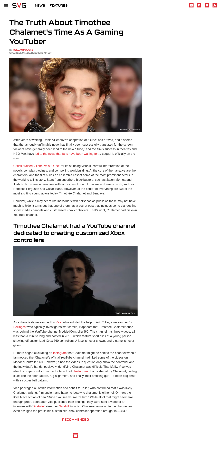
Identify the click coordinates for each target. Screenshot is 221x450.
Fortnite (39, 406)
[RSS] (215, 7)
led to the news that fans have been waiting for (66, 153)
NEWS (40, 5)
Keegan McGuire (23, 50)
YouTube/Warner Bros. (125, 313)
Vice (59, 322)
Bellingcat (20, 327)
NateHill (64, 406)
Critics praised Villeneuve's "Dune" (36, 166)
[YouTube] (191, 7)
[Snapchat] (207, 7)
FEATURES (59, 5)
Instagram (60, 353)
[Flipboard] (199, 7)
